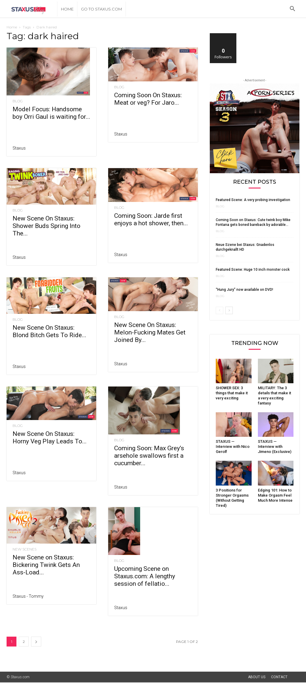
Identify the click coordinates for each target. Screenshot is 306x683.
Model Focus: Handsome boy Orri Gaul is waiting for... (51, 113)
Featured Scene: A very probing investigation (253, 200)
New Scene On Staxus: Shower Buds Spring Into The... (46, 226)
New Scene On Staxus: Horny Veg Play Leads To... (50, 437)
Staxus (19, 148)
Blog (18, 101)
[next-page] (36, 642)
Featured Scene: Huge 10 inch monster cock (253, 269)
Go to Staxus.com (101, 9)
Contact (279, 677)
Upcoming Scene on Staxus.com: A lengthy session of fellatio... (144, 576)
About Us (256, 677)
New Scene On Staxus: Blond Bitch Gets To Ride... (49, 331)
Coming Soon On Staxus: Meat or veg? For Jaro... (148, 99)
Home (67, 9)
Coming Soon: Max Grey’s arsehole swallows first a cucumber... (149, 456)
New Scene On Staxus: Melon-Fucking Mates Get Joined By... (150, 332)
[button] (292, 9)
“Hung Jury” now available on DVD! (244, 290)
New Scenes (24, 549)
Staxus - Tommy (28, 596)
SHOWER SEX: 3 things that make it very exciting (232, 393)
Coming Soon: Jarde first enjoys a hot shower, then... (151, 219)
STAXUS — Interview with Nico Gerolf (233, 446)
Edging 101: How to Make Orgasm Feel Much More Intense (275, 495)
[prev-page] (219, 310)
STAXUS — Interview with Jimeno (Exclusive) (274, 446)
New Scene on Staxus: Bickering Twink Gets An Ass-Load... (46, 565)
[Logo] (32, 9)
